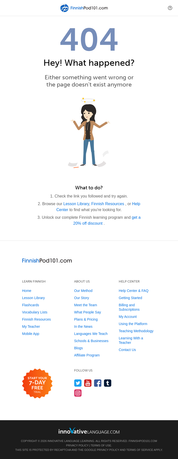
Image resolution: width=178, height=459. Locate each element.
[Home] (84, 11)
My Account (128, 317)
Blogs (78, 348)
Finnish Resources (108, 204)
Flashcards (30, 305)
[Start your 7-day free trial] (37, 384)
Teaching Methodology (136, 331)
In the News (83, 326)
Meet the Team (85, 305)
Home (26, 291)
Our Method (83, 291)
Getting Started (130, 298)
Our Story (81, 298)
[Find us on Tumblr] (108, 383)
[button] (170, 8)
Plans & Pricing (86, 319)
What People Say (87, 312)
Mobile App (30, 334)
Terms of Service (139, 449)
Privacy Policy (77, 445)
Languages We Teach (91, 334)
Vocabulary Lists (34, 312)
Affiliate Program (87, 355)
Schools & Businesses (91, 341)
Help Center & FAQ (133, 291)
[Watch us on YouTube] (88, 383)
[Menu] (8, 8)
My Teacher (31, 326)
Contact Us (127, 350)
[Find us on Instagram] (78, 393)
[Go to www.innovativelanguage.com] (89, 430)
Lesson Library (76, 204)
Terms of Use (101, 445)
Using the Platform (133, 324)
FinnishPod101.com (143, 440)
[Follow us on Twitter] (78, 383)
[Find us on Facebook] (98, 383)
